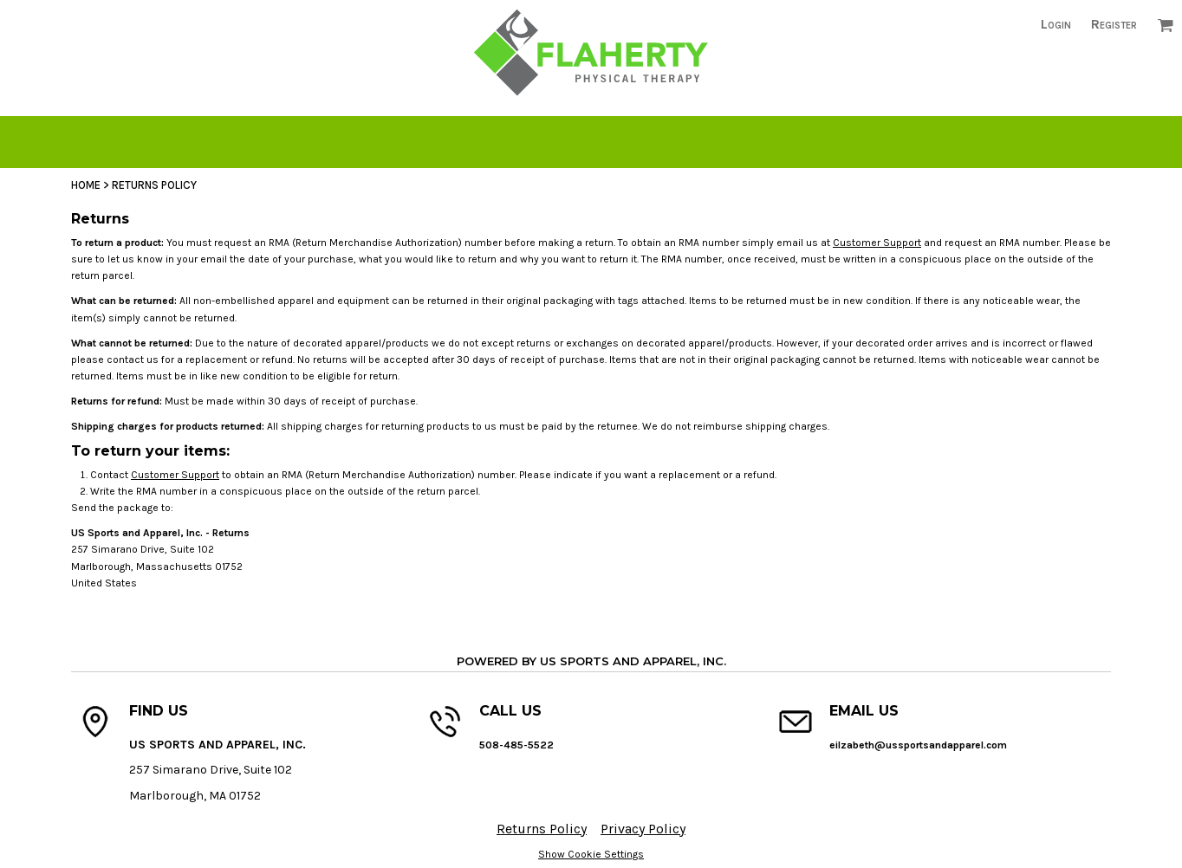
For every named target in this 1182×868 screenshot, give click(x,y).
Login (1056, 24)
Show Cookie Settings (591, 854)
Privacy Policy (643, 828)
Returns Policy (542, 828)
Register (1114, 24)
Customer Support (877, 242)
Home (86, 184)
